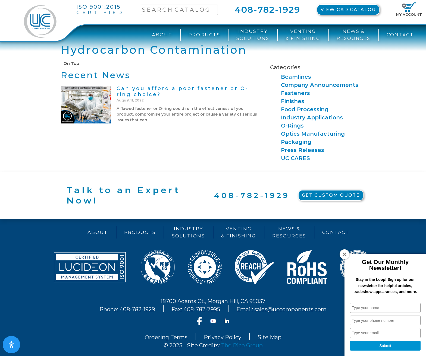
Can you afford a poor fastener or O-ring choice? (183, 91)
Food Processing (304, 109)
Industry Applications (312, 117)
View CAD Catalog (348, 9)
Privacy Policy (222, 337)
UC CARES (295, 158)
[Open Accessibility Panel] (11, 344)
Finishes (292, 101)
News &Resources (353, 34)
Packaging (296, 142)
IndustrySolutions (252, 34)
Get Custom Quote (331, 195)
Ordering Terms (166, 337)
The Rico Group (242, 345)
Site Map (269, 337)
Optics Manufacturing (313, 134)
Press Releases (302, 150)
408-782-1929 (267, 9)
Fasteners (295, 93)
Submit (385, 346)
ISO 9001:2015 (100, 9)
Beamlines (296, 77)
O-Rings (292, 125)
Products (204, 34)
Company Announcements (319, 85)
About (162, 34)
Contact (400, 34)
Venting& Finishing (303, 34)
